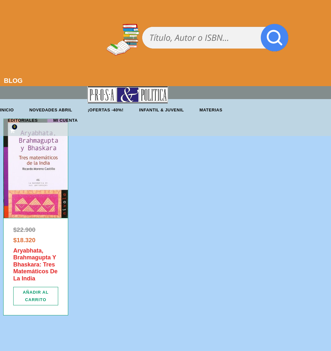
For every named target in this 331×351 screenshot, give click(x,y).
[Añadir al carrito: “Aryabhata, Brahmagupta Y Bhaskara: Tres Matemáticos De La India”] (35, 296)
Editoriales (23, 120)
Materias (210, 110)
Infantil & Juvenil (161, 110)
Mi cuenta (65, 120)
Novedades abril (50, 110)
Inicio (7, 110)
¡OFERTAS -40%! (105, 110)
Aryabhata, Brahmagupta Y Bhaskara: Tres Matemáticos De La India (35, 264)
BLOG (13, 80)
